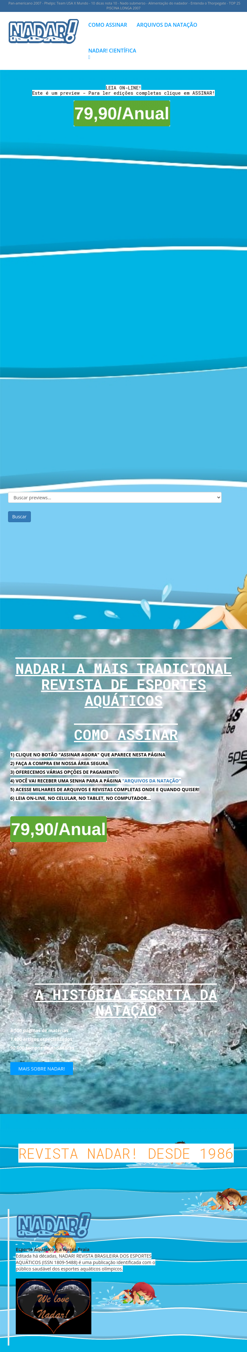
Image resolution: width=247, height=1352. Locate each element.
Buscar (19, 516)
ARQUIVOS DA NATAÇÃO (167, 24)
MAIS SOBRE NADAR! (41, 1068)
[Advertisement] (123, 575)
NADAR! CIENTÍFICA (112, 53)
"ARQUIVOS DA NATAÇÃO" (151, 781)
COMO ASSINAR (107, 24)
